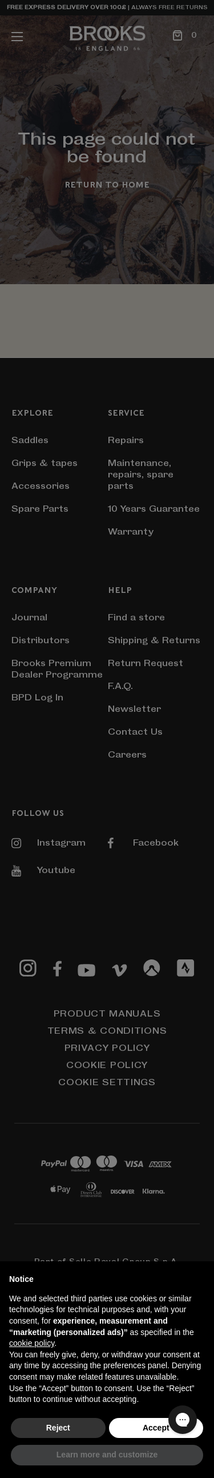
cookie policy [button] (31, 1343)
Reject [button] (58, 1427)
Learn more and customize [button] (107, 1454)
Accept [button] (156, 1427)
